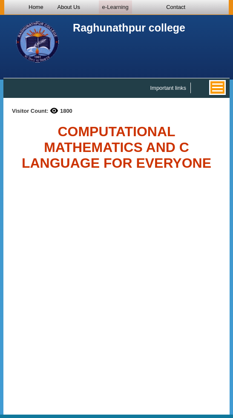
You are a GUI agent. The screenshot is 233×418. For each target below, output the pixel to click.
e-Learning (115, 7)
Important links (168, 88)
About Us (68, 7)
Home (36, 7)
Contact (175, 7)
